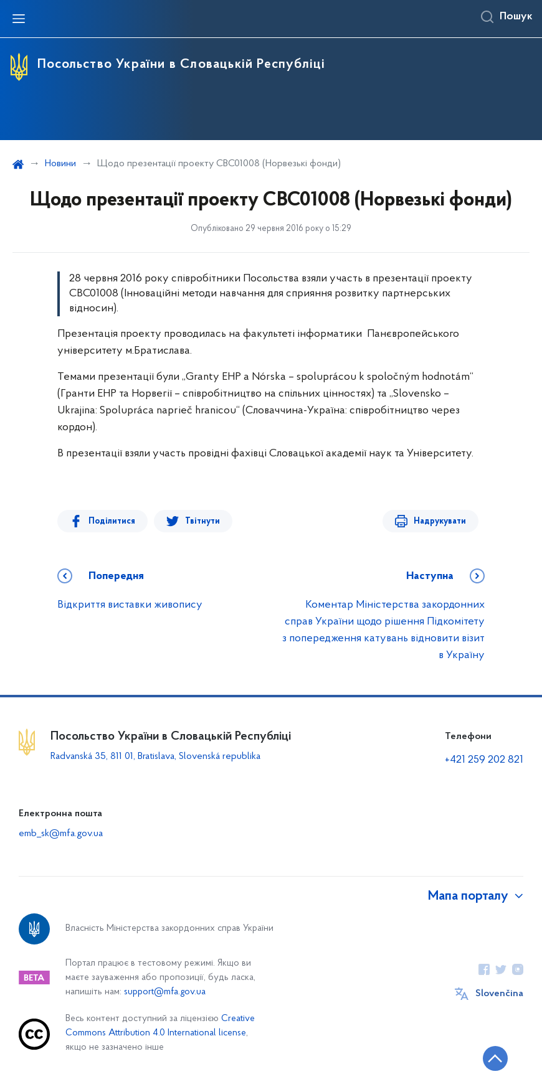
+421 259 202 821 (484, 760)
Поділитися (111, 521)
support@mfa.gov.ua (165, 992)
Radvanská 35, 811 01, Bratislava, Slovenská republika (155, 756)
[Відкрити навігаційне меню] (18, 18)
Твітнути (202, 521)
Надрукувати (440, 521)
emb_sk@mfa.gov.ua (61, 834)
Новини (60, 164)
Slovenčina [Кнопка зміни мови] (499, 994)
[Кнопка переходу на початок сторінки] (495, 1058)
